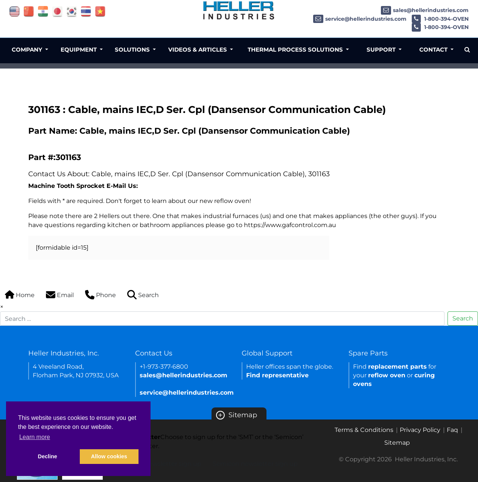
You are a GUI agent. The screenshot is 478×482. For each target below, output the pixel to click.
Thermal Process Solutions (296, 49)
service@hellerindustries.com (359, 18)
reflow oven (386, 375)
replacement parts (397, 366)
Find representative (277, 375)
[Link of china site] (29, 11)
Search (462, 318)
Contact (434, 49)
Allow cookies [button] (109, 456)
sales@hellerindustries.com (425, 10)
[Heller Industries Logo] (239, 10)
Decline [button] (47, 456)
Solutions (133, 49)
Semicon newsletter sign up (255, 463)
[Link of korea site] (72, 11)
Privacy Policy (420, 429)
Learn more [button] (34, 437)
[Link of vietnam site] (100, 11)
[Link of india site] (43, 11)
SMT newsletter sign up (165, 463)
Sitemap (236, 415)
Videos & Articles (198, 49)
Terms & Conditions (364, 429)
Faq (452, 429)
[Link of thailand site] (86, 11)
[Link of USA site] (14, 11)
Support (382, 49)
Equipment (79, 49)
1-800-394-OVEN (440, 18)
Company (28, 49)
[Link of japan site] (57, 11)
